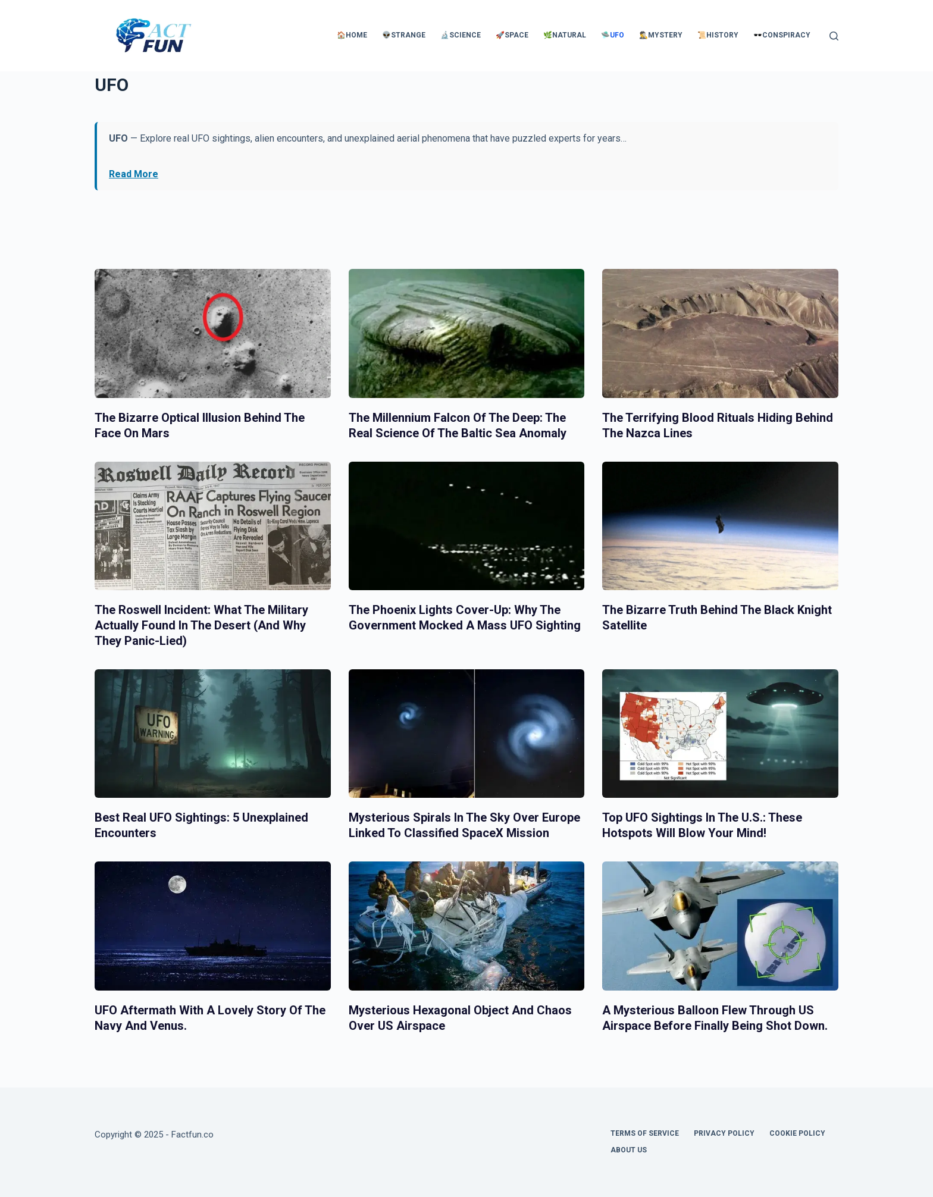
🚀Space (512, 35)
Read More (133, 174)
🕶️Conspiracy (781, 35)
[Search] (833, 36)
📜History (717, 35)
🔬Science (460, 35)
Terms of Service (644, 1133)
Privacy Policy (724, 1133)
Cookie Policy (797, 1133)
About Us (628, 1150)
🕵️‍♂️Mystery (660, 35)
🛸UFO (612, 35)
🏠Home (352, 35)
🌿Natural (564, 35)
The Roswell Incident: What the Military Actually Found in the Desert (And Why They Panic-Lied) (201, 625)
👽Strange (403, 35)
